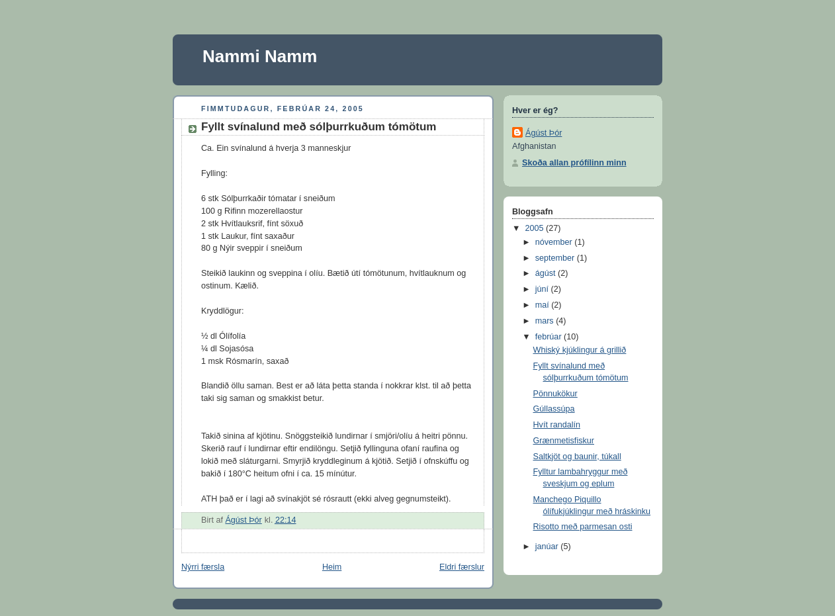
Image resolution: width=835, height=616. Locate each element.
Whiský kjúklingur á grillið (580, 350)
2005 (536, 228)
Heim (331, 567)
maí (543, 305)
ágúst (546, 273)
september (556, 258)
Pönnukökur (555, 393)
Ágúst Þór (543, 133)
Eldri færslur (461, 567)
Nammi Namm (259, 56)
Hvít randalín (557, 424)
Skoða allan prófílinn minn (574, 162)
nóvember (555, 242)
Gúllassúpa (554, 409)
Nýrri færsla (202, 567)
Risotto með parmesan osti (583, 526)
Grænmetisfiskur (563, 440)
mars (545, 321)
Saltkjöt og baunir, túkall (577, 456)
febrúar (549, 336)
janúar (548, 546)
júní (543, 289)
